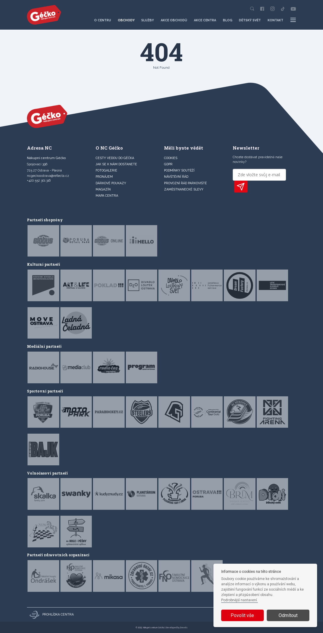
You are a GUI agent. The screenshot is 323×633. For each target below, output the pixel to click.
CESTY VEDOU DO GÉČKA (115, 158)
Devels (183, 627)
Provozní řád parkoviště (185, 183)
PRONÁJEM (104, 176)
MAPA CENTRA (107, 195)
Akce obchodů (174, 20)
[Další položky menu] (293, 20)
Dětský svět (250, 20)
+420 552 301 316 (39, 180)
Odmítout (288, 615)
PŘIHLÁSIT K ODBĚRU (241, 187)
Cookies (170, 158)
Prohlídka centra (52, 615)
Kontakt (275, 20)
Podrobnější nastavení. (239, 600)
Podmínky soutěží (179, 170)
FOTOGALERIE (106, 170)
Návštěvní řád (176, 176)
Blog (227, 20)
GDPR (168, 164)
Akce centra (205, 20)
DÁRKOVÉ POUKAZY (111, 183)
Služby (147, 20)
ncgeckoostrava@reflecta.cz (48, 175)
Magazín (103, 189)
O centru (102, 20)
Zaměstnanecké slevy (183, 189)
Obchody (126, 20)
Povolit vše (242, 615)
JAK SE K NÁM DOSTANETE (116, 164)
